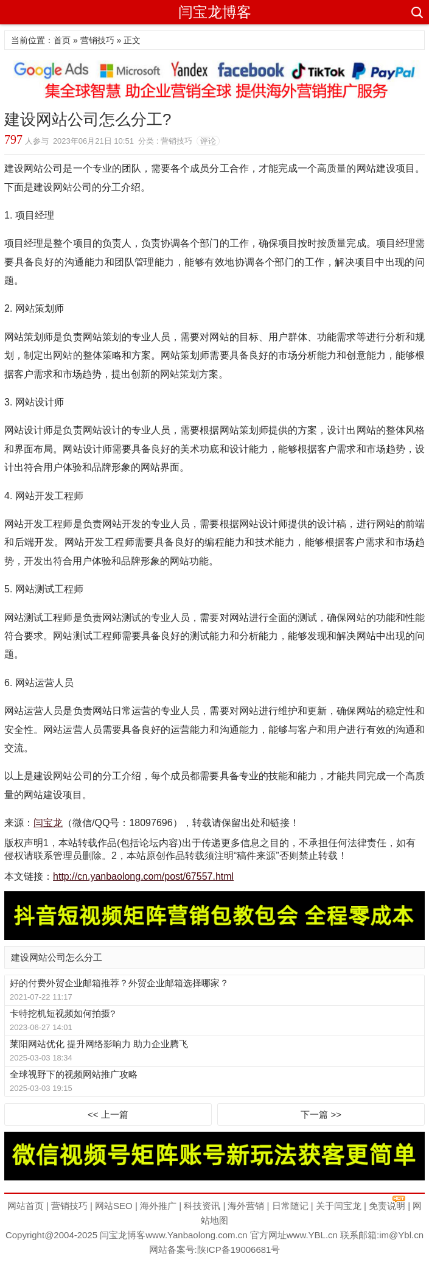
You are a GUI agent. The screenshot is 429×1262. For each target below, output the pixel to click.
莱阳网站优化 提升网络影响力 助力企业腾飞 (99, 1044)
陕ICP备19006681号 (239, 1249)
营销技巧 (97, 40)
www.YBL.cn (312, 1235)
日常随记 (290, 1206)
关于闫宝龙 (338, 1206)
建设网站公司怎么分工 (56, 957)
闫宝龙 (48, 823)
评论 (208, 140)
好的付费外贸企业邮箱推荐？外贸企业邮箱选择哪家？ (119, 983)
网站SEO (114, 1206)
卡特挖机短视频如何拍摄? (62, 1013)
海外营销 (246, 1206)
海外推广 (158, 1206)
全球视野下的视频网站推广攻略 (74, 1074)
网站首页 (25, 1206)
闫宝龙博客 (214, 12)
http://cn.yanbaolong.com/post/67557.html (143, 876)
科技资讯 (202, 1206)
